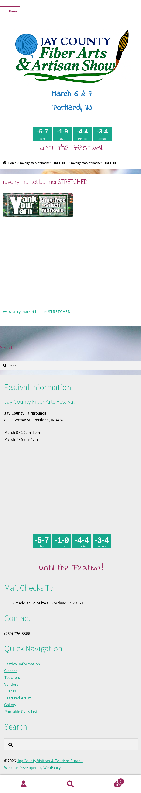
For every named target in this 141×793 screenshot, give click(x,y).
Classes (10, 670)
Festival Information (22, 664)
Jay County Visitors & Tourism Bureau (50, 760)
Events (10, 691)
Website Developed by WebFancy (32, 767)
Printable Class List (21, 711)
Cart (109, 780)
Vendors (11, 684)
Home (12, 163)
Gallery (10, 704)
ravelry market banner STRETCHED (44, 163)
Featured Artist (17, 698)
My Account (23, 784)
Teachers (12, 677)
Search (70, 784)
